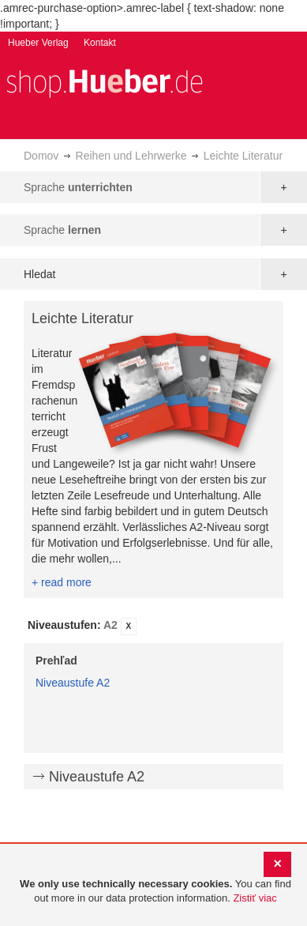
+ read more (62, 582)
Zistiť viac (254, 898)
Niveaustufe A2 (73, 682)
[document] (155, 891)
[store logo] (104, 82)
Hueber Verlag (38, 42)
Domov (41, 155)
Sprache (78, 187)
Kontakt (100, 42)
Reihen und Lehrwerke (131, 155)
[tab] (153, 626)
